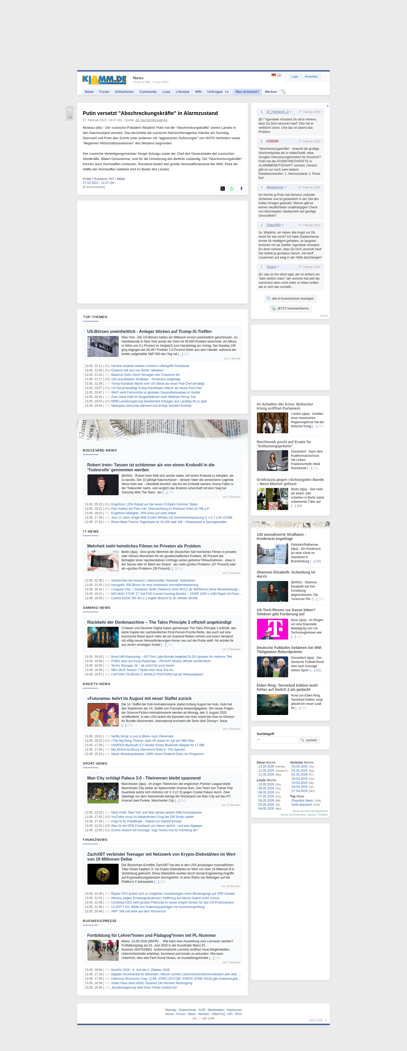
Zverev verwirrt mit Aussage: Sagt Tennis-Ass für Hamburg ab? (154, 830)
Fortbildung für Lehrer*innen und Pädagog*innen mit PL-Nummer (151, 935)
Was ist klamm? (247, 92)
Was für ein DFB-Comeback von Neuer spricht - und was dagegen (156, 826)
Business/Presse (100, 921)
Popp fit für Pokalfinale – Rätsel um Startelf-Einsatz (146, 821)
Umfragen (218, 92)
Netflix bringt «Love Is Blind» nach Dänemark (142, 736)
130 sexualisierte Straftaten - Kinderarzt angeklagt (145, 379)
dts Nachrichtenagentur (151, 120)
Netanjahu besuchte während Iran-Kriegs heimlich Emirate (151, 406)
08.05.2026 (266, 792)
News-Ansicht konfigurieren (310, 811)
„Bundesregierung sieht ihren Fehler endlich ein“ (144, 987)
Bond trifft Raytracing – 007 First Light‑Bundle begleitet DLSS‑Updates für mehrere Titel (171, 657)
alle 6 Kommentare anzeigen (290, 298)
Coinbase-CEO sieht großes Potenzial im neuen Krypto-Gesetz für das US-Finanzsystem (172, 902)
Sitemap (170, 1010)
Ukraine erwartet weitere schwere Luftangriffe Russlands (150, 366)
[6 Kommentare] (94, 187)
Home (169, 1014)
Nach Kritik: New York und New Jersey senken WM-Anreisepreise (156, 812)
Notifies (323, 814)
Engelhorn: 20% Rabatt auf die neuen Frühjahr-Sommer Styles (154, 504)
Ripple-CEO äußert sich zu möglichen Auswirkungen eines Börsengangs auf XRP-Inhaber (173, 893)
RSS (238, 1014)
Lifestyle (182, 92)
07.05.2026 (266, 796)
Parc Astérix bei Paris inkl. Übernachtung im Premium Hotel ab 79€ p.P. (160, 509)
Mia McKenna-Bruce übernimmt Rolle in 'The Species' (148, 749)
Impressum (234, 1010)
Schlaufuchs (124, 92)
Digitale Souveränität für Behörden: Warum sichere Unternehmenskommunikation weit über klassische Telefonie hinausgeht (196, 974)
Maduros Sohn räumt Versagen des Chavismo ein (145, 375)
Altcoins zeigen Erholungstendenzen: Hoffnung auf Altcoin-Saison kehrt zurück (165, 898)
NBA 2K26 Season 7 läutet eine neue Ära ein (142, 670)
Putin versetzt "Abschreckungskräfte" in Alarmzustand (150, 113)
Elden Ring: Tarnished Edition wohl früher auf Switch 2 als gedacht (287, 687)
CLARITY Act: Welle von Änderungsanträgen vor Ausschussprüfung (158, 907)
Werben (271, 92)
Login (295, 76)
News (89, 92)
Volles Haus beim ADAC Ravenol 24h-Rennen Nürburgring (151, 983)
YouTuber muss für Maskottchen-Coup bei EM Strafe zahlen (152, 817)
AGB (202, 1010)
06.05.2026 (266, 800)
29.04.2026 (300, 783)
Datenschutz (187, 1010)
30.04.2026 (300, 779)
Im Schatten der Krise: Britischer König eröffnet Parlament (285, 406)
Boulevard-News (100, 450)
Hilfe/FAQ (218, 1014)
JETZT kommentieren (290, 308)
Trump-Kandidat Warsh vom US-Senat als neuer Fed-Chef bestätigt (157, 383)
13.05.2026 (266, 766)
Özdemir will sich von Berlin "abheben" (137, 370)
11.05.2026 (266, 774)
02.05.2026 (300, 770)
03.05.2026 (300, 766)
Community (148, 92)
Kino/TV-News (96, 684)
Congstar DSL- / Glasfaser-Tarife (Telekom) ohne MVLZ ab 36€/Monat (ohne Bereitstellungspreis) (178, 589)
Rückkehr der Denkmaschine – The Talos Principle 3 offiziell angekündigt (159, 622)
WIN (198, 92)
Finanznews (95, 839)
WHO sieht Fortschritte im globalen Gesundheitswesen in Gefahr (155, 392)
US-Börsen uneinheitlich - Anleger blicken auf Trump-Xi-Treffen (149, 331)
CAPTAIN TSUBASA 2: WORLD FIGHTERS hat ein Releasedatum (157, 674)
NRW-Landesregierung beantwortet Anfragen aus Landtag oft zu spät (159, 401)
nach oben (316, 1020)
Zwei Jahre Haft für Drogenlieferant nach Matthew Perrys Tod (153, 397)
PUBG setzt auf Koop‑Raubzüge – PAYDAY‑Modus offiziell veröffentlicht (161, 661)
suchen (308, 740)
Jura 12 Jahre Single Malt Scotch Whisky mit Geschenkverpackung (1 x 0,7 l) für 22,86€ (172, 517)
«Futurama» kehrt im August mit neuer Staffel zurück (139, 698)
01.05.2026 (300, 774)
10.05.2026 (266, 784)
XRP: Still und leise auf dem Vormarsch (138, 911)
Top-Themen (95, 317)
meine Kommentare (293, 814)
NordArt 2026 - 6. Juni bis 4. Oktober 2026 (140, 970)
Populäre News (302, 800)
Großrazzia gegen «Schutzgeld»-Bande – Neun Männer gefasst (290, 482)
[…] (180, 354)
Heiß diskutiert (302, 805)
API (230, 1014)
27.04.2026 (300, 791)
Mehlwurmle (275, 187)
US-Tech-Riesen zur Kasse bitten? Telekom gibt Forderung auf (286, 612)
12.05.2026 (266, 770)
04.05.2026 (266, 808)
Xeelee (271, 267)
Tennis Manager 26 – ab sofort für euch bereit (142, 665)
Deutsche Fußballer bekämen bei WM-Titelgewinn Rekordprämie (289, 650)
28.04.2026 (300, 787)
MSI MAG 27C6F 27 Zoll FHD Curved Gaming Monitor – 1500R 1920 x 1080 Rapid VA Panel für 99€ (180, 594)
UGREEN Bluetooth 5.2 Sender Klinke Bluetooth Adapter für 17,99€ (158, 745)
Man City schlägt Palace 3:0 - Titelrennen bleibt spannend (144, 778)
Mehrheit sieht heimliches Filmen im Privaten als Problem (144, 546)
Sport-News (95, 763)
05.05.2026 (266, 805)
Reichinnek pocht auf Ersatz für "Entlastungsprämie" (284, 444)
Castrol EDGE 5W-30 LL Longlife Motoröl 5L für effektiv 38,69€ (154, 598)
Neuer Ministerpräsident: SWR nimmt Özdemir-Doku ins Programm (157, 754)
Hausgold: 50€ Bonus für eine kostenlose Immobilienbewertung (154, 585)
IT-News (91, 531)
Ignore (312, 814)
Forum (104, 92)
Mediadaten (216, 1010)
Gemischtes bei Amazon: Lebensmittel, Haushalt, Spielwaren (153, 580)
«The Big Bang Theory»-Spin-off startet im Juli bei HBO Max (152, 741)
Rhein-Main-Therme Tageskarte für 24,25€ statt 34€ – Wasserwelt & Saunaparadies (169, 522)
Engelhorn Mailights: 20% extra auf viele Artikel (143, 513)
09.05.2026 (266, 788)
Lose (166, 92)
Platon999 (274, 225)
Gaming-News (97, 607)
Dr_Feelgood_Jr (278, 112)
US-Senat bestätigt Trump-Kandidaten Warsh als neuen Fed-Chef (156, 388)
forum (324, 315)
